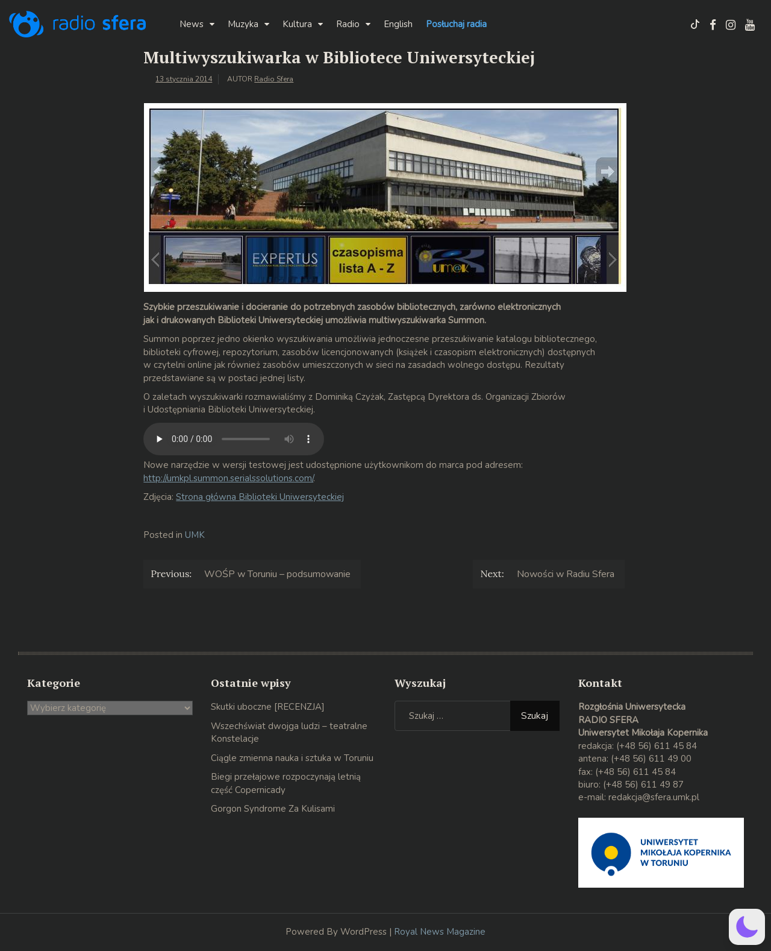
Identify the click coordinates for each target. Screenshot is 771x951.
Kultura (297, 24)
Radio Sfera (273, 79)
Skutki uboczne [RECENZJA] (268, 707)
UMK (195, 535)
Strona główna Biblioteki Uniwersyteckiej (260, 497)
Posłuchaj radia (456, 24)
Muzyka (243, 24)
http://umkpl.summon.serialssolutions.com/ (228, 478)
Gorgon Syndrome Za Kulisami (273, 809)
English (398, 24)
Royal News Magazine (439, 932)
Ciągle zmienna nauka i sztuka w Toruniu (292, 758)
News (191, 24)
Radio (348, 24)
